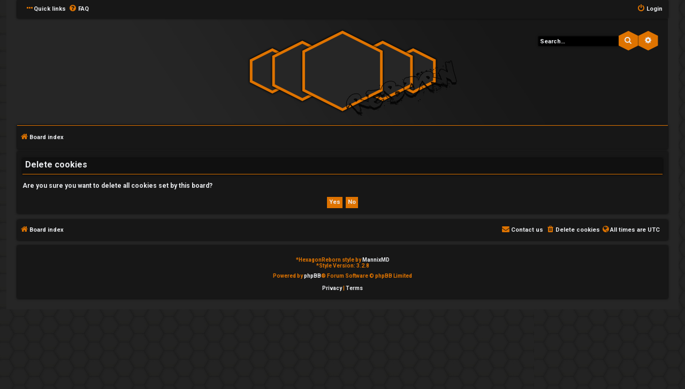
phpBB (312, 276)
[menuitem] (78, 9)
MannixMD (376, 260)
